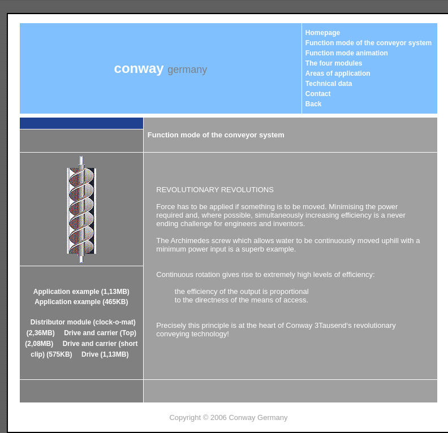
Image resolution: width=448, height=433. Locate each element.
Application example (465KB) (81, 302)
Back (313, 104)
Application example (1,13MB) (81, 292)
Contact (318, 94)
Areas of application (338, 73)
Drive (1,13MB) (104, 354)
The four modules (334, 63)
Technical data (328, 84)
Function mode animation (346, 53)
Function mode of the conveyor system (368, 43)
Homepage (322, 33)
